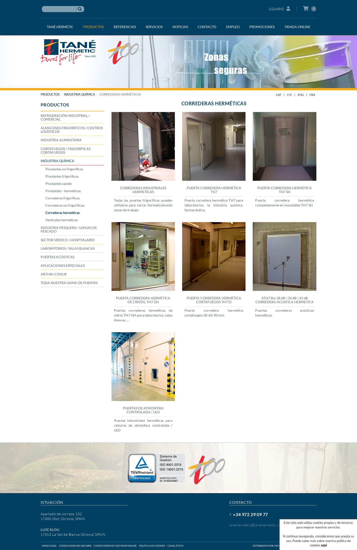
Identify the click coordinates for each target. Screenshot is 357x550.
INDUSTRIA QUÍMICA (79, 94)
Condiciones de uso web (75, 545)
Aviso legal (49, 545)
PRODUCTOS (50, 94)
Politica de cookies (152, 545)
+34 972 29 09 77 (250, 514)
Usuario (279, 8)
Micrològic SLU (284, 545)
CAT (278, 95)
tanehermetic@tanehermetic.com (256, 525)
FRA (312, 95)
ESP (289, 95)
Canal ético (175, 545)
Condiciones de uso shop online (115, 545)
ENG (301, 95)
